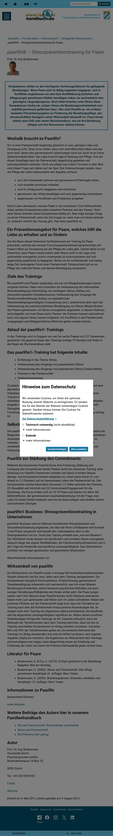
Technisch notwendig (48, 424)
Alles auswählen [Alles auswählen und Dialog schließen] (78, 449)
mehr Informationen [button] (38, 429)
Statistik (29, 435)
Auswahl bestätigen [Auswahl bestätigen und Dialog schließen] (57, 449)
